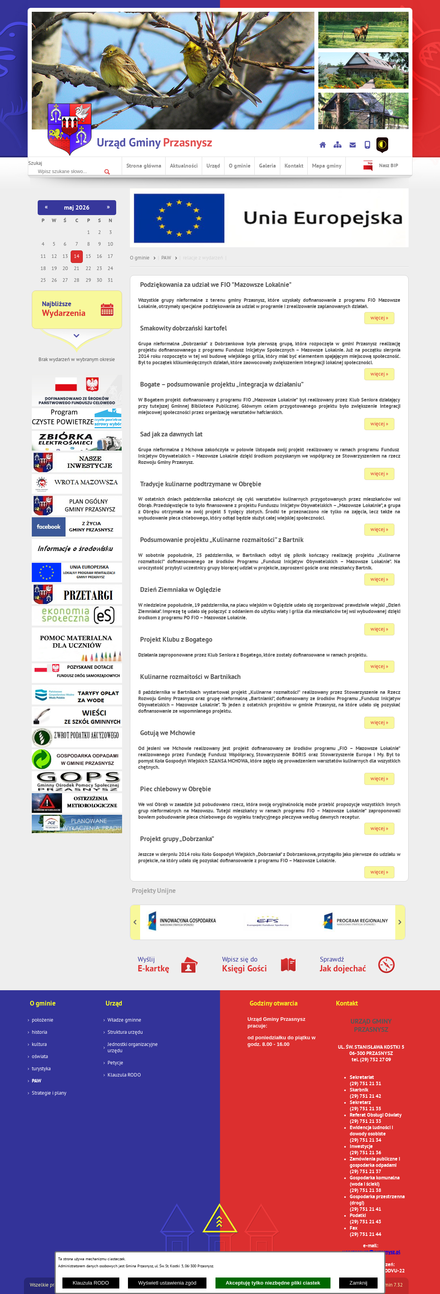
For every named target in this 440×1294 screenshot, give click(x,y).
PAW (166, 258)
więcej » (379, 318)
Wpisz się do (244, 965)
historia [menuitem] (39, 1032)
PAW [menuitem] (36, 1081)
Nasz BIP (388, 166)
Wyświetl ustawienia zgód (167, 1283)
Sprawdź (343, 965)
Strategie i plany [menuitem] (49, 1093)
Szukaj (35, 164)
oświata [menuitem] (40, 1057)
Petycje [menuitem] (115, 1063)
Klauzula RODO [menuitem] (124, 1075)
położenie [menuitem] (42, 1020)
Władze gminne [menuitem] (124, 1020)
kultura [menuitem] (39, 1045)
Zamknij (358, 1283)
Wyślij (153, 965)
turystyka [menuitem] (41, 1069)
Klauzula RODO (91, 1283)
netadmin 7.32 (387, 1285)
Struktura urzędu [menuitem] (125, 1032)
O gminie (140, 258)
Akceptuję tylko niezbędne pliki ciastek (273, 1283)
